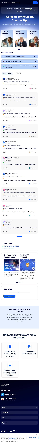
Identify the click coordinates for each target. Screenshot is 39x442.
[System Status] (9, 369)
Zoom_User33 (8, 173)
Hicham (7, 125)
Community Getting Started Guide (11, 246)
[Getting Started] (7, 38)
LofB (6, 220)
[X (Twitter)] (8, 431)
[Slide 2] (21, 49)
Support (4, 423)
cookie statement (12, 438)
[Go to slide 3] (21, 282)
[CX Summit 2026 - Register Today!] (11, 268)
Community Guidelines (9, 248)
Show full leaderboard (9, 296)
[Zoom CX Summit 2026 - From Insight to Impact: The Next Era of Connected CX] (19, 66)
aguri (6, 109)
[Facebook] (17, 431)
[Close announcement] (35, 10)
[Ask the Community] (21, 38)
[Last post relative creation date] (33, 88)
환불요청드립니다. (8, 157)
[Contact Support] (29, 350)
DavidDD (7, 78)
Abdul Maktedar (8, 205)
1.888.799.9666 (5, 391)
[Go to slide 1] (17, 282)
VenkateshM (8, 189)
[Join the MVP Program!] (27, 268)
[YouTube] (11, 431)
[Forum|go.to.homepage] (12, 3)
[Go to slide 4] (22, 282)
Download (5, 412)
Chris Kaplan (8, 94)
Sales (3, 418)
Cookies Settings (32, 437)
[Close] (36, 434)
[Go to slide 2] (19, 282)
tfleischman (8, 141)
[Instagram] (14, 431)
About (3, 407)
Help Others (19, 73)
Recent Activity (7, 73)
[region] (19, 437)
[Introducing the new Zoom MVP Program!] (14, 57)
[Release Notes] (9, 350)
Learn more (19, 11)
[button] (2, 3)
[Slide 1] (18, 49)
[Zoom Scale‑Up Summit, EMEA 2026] (13, 61)
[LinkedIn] (5, 431)
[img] (34, 10)
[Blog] (2, 431)
